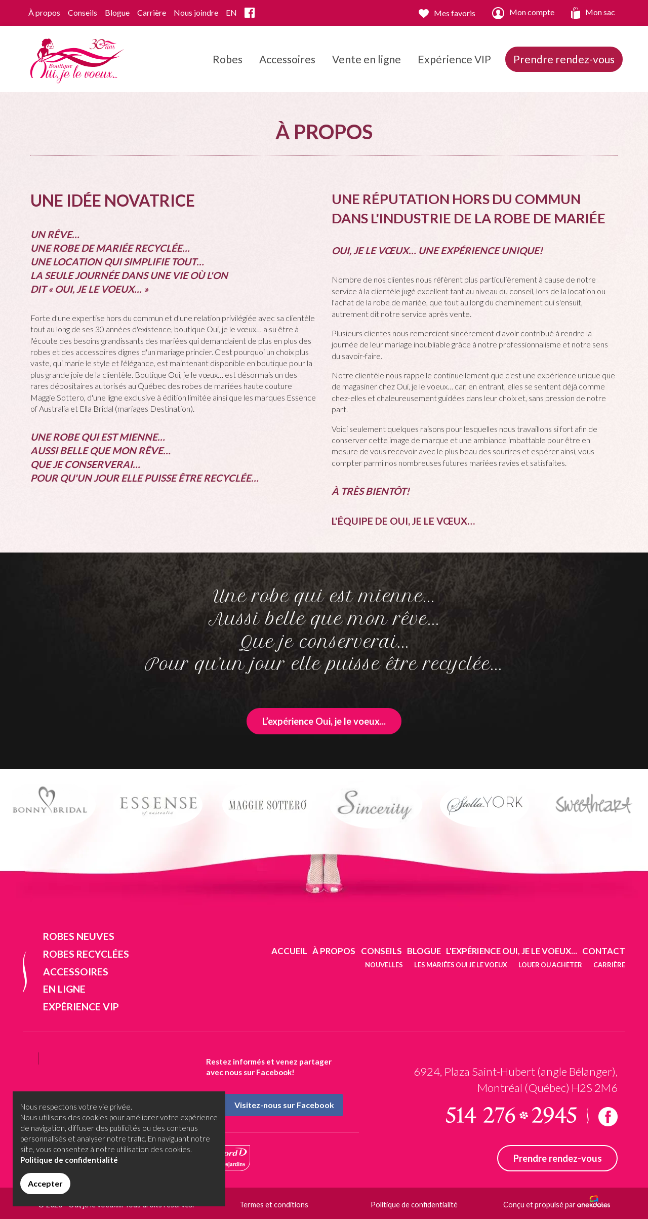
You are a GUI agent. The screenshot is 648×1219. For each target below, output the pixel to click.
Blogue (117, 12)
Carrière (151, 12)
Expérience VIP (454, 59)
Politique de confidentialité (414, 1204)
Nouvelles (384, 965)
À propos (44, 12)
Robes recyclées (86, 954)
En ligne (64, 989)
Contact (603, 951)
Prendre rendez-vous (564, 59)
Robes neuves (78, 936)
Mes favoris (447, 13)
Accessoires (287, 70)
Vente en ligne (366, 59)
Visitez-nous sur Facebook (270, 1105)
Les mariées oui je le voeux (460, 965)
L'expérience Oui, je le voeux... (511, 951)
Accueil (289, 951)
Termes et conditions (273, 1204)
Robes (227, 70)
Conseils (82, 12)
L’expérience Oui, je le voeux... (324, 721)
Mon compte (523, 13)
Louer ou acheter (550, 965)
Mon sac (593, 13)
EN (231, 12)
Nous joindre (196, 12)
